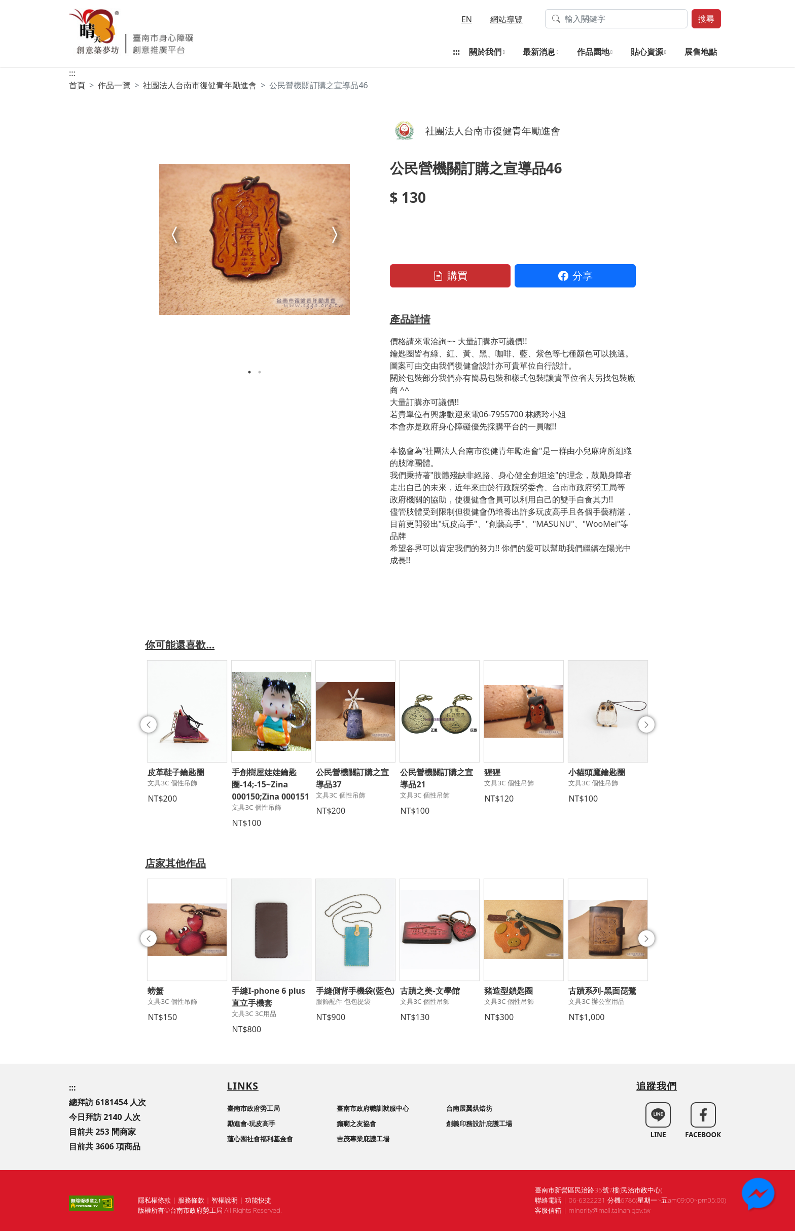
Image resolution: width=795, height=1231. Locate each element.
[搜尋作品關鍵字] (616, 18)
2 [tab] (260, 372)
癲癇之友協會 (356, 1123)
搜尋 (706, 18)
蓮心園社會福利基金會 (260, 1138)
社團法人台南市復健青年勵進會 (200, 85)
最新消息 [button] (539, 51)
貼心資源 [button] (647, 51)
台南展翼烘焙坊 (469, 1108)
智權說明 (224, 1200)
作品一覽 (114, 85)
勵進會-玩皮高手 (251, 1123)
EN (466, 19)
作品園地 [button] (593, 51)
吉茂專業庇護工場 (363, 1138)
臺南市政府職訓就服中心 (373, 1108)
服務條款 (191, 1200)
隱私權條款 (154, 1200)
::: (456, 51)
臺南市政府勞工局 (253, 1108)
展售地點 (700, 51)
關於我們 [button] (485, 51)
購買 (450, 275)
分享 (575, 275)
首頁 (77, 85)
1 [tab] (249, 372)
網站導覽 (506, 19)
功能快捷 (258, 1200)
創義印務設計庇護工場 (479, 1123)
